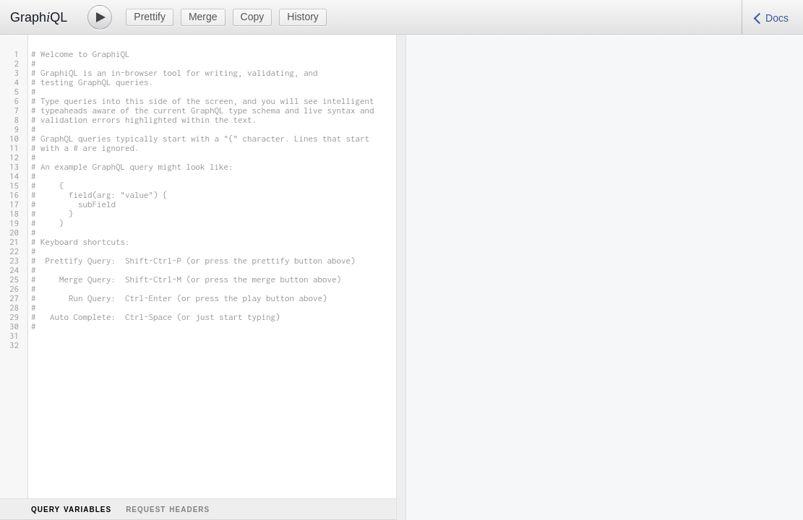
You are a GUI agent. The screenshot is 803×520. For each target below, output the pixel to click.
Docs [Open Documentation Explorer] (777, 18)
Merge (203, 16)
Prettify (150, 16)
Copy (253, 16)
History (303, 16)
